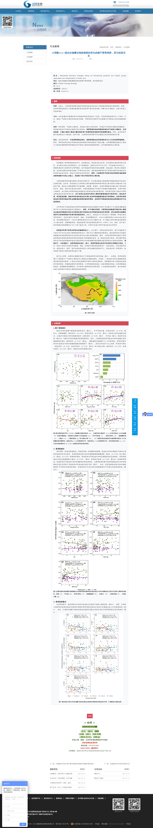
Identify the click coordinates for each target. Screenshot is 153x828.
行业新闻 (127, 47)
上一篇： (72, 764)
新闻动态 (118, 47)
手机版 (96, 824)
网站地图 (104, 824)
